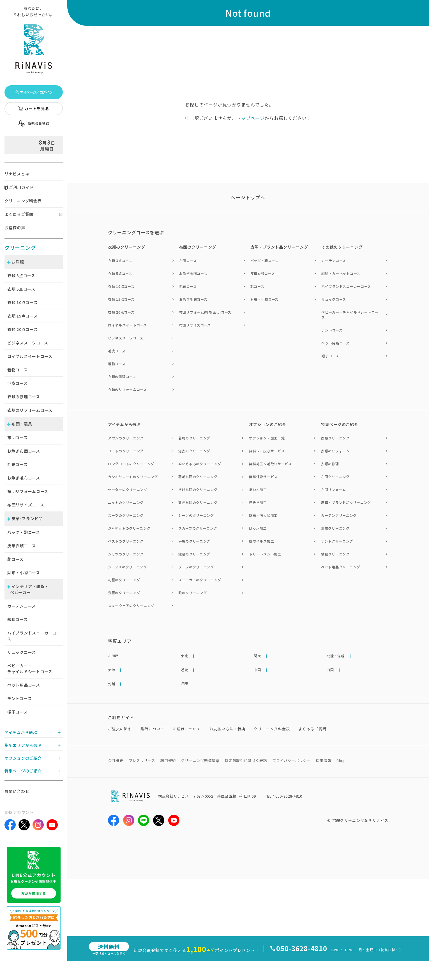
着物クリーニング (335, 528)
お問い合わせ (16, 791)
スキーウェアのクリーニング (131, 605)
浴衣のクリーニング (194, 450)
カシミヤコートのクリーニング (133, 476)
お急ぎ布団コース (23, 451)
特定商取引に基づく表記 (246, 760)
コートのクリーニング (126, 450)
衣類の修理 (330, 463)
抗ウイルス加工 (261, 541)
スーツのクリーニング (126, 515)
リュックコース (21, 652)
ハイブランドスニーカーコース (34, 636)
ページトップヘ (248, 197)
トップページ (250, 118)
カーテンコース (21, 606)
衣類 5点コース (120, 273)
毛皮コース (17, 383)
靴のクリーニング (192, 592)
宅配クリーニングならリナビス (360, 820)
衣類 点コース (21, 275)
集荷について (152, 728)
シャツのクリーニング (126, 554)
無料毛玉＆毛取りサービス (270, 463)
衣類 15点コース (121, 299)
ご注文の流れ (120, 728)
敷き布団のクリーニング (198, 502)
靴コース (15, 559)
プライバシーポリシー (291, 760)
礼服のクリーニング (124, 579)
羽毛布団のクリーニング (198, 476)
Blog (340, 760)
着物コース (17, 369)
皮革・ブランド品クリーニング (346, 502)
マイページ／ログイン (33, 92)
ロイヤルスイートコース (29, 356)
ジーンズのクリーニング (127, 566)
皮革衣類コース (21, 545)
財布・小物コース (23, 572)
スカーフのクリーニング (197, 528)
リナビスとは (16, 174)
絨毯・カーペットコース (340, 273)
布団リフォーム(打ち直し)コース (205, 312)
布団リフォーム (333, 489)
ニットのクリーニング (126, 502)
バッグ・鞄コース (23, 532)
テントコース (19, 698)
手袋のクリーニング (194, 541)
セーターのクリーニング (127, 489)
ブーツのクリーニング (196, 566)
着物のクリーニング (194, 438)
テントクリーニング (337, 541)
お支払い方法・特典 (227, 728)
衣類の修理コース (23, 396)
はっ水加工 (258, 528)
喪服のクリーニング (124, 592)
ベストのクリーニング (126, 541)
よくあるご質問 (18, 214)
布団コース (17, 437)
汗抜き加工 (258, 502)
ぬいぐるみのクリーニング (199, 463)
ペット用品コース (23, 685)
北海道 (113, 655)
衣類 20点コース (121, 312)
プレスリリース (142, 760)
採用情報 (323, 760)
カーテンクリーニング (339, 515)
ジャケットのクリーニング (129, 528)
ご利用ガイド (19, 187)
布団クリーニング (335, 476)
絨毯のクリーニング (194, 554)
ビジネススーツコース (27, 343)
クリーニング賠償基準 (200, 760)
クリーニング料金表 (22, 200)
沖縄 (184, 683)
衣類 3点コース (120, 260)
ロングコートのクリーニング (131, 463)
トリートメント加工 (265, 554)
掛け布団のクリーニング (198, 489)
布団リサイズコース (25, 505)
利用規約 (168, 760)
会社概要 (115, 760)
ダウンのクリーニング (126, 438)
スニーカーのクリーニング (199, 579)
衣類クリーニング (335, 438)
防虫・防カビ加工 (263, 515)
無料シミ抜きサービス (267, 450)
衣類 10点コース (121, 286)
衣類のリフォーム (335, 450)
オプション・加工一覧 (267, 438)
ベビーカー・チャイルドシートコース (29, 668)
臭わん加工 (258, 489)
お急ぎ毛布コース (23, 478)
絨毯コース (17, 619)
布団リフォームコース (27, 491)
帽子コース (17, 712)
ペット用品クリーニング (340, 566)
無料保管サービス (263, 476)
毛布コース (17, 464)
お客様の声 (14, 227)
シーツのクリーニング (196, 515)
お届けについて (187, 728)
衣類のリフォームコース (29, 410)
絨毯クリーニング (335, 554)
